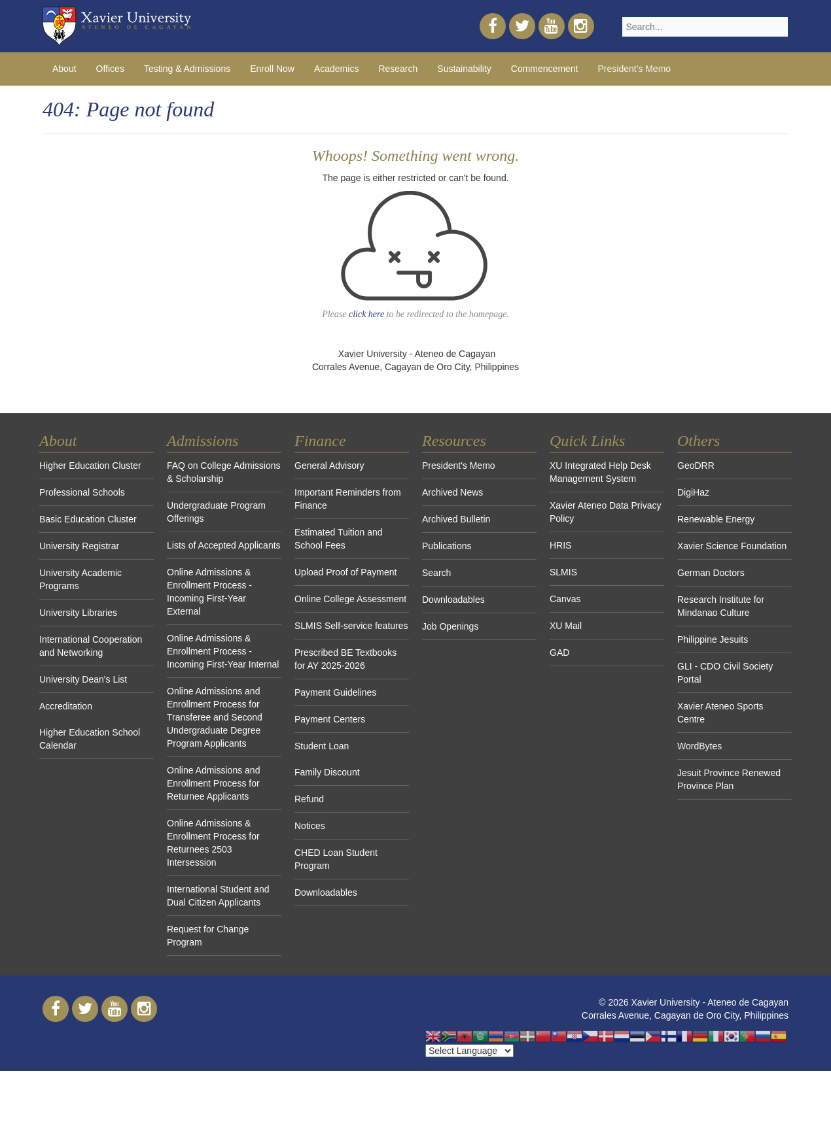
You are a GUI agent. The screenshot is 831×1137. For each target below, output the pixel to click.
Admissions (202, 440)
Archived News (452, 492)
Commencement (544, 68)
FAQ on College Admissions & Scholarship (224, 472)
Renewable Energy (715, 519)
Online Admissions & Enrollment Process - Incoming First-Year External (209, 592)
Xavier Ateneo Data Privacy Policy (605, 512)
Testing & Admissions (187, 68)
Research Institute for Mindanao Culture (720, 606)
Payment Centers (329, 719)
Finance (320, 440)
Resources (454, 440)
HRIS (560, 545)
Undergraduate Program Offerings (216, 512)
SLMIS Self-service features (351, 625)
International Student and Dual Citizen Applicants (218, 896)
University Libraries (78, 612)
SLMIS (563, 572)
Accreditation (65, 706)
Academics (336, 68)
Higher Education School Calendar (89, 739)
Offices (110, 68)
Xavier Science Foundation (732, 546)
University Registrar (79, 546)
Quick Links (587, 440)
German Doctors (711, 573)
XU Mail (566, 625)
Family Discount (327, 772)
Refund (309, 799)
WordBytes (699, 746)
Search (436, 573)
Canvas (565, 599)
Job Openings (450, 626)
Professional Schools (82, 492)
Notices (309, 826)
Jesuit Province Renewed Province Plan (729, 779)
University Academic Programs (80, 579)
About (64, 68)
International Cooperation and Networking (90, 646)
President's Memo (634, 68)
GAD (559, 652)
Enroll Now (272, 68)
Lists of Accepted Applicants (224, 545)
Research (397, 68)
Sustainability (464, 68)
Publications (447, 546)
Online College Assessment (350, 599)
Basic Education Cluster (88, 519)
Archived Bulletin (456, 519)
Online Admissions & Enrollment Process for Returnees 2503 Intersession (213, 843)
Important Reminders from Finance (347, 499)
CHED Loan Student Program (336, 859)
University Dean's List (83, 679)
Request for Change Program (208, 935)
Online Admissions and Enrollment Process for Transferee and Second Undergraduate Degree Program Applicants (214, 717)
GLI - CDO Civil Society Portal (725, 673)
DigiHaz (693, 492)
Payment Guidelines (335, 692)
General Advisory (329, 465)
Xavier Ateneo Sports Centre (720, 712)
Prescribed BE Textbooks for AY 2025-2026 (345, 659)
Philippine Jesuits (712, 639)
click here (366, 314)
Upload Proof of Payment (345, 572)
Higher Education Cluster (90, 465)
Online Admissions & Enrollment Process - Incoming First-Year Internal (223, 651)
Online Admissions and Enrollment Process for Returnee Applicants (213, 783)
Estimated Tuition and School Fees (338, 539)
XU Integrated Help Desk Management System (600, 472)
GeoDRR (696, 465)
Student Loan (321, 746)
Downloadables (325, 892)
